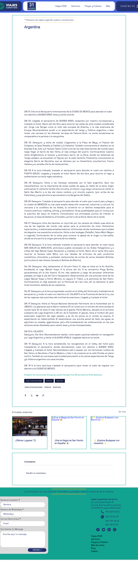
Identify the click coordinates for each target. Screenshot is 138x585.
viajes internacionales (34, 381)
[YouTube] (103, 529)
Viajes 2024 (96, 536)
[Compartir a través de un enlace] (43, 395)
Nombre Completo (9, 500)
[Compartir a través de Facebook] (25, 395)
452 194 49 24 (112, 521)
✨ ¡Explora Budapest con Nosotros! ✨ (106, 442)
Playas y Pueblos (99, 542)
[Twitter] (109, 529)
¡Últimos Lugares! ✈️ (25, 440)
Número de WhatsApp (11, 509)
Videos (94, 551)
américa (49, 381)
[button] (60, 6)
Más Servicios (97, 545)
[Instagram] (114, 529)
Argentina (57, 387)
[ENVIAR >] (37, 550)
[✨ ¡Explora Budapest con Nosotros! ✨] (108, 426)
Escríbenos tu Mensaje (11, 529)
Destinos (95, 539)
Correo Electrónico (9, 519)
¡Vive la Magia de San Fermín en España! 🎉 (69, 442)
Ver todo (122, 412)
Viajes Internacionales (34, 387)
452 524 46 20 (112, 511)
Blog (93, 548)
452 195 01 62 (111, 524)
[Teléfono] (102, 512)
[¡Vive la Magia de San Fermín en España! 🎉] (69, 426)
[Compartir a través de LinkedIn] (37, 395)
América (48, 387)
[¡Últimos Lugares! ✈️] (29, 426)
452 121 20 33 (112, 516)
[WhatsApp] (102, 517)
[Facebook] (98, 529)
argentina (59, 381)
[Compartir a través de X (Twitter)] (31, 395)
